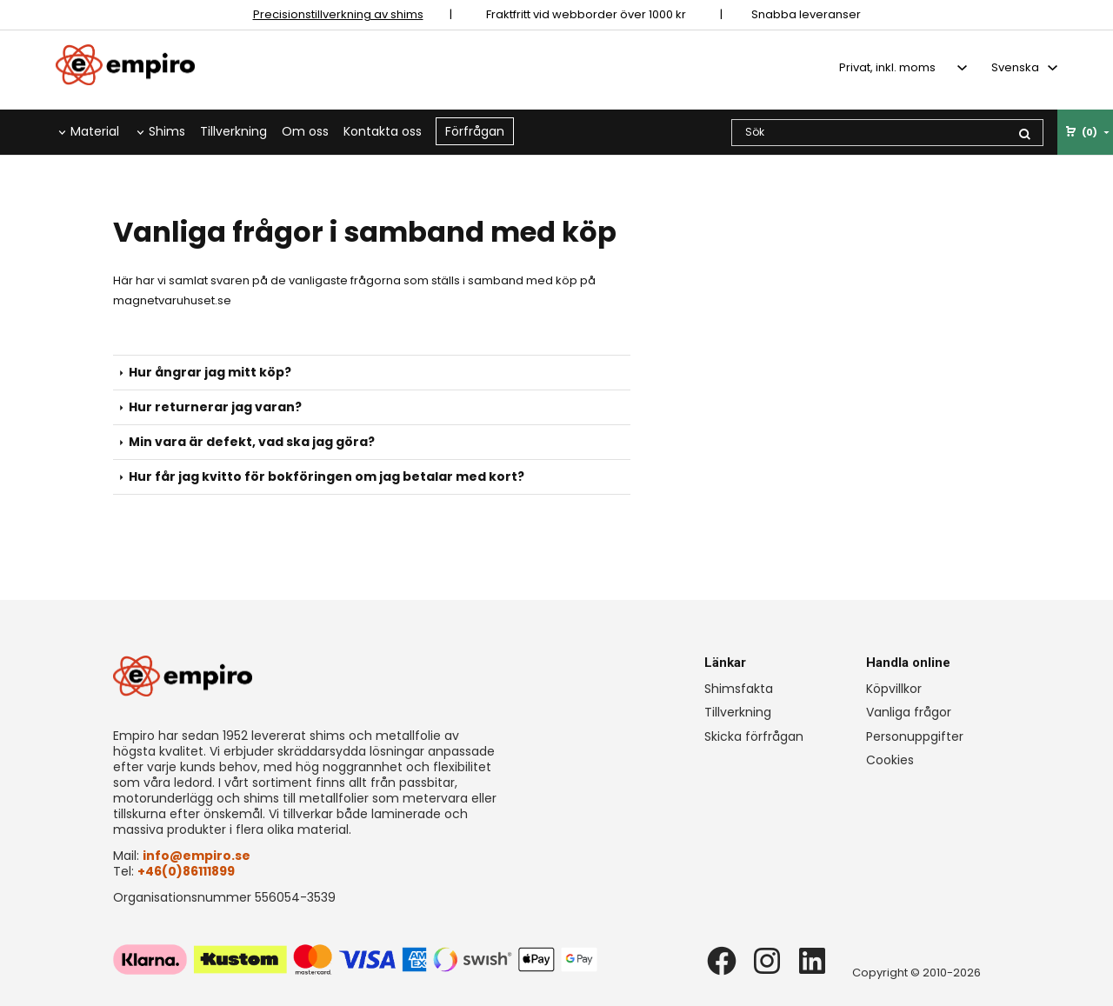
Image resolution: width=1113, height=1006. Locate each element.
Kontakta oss (382, 131)
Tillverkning (233, 131)
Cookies (890, 760)
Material (94, 131)
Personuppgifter (914, 736)
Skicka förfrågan (753, 736)
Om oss (305, 131)
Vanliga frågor (908, 712)
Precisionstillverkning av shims (338, 14)
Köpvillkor (894, 688)
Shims (167, 131)
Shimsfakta (738, 688)
